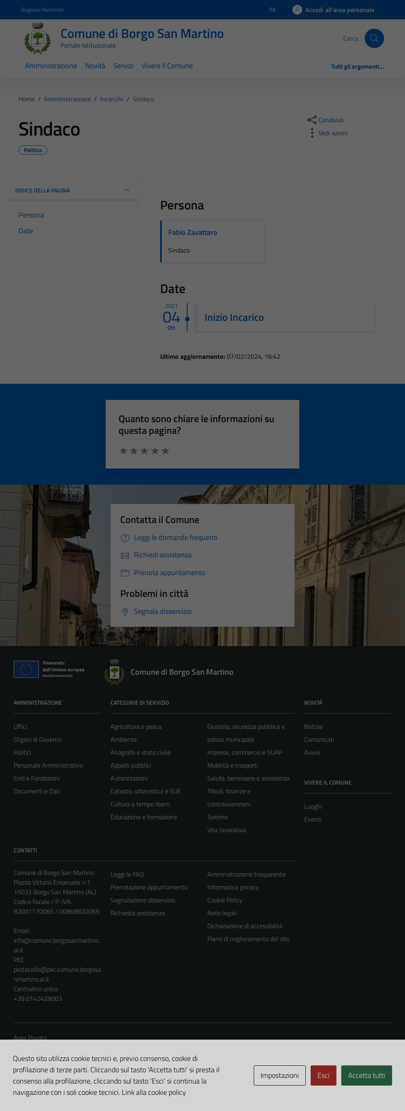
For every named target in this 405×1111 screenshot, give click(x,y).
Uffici (20, 726)
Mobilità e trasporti (232, 765)
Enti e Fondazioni (37, 778)
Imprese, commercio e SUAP (244, 752)
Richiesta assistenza (138, 913)
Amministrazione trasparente (246, 874)
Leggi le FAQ (127, 874)
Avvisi (312, 752)
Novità (95, 65)
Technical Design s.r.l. (68, 1087)
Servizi (123, 65)
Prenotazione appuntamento (149, 887)
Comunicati (319, 739)
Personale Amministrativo (48, 765)
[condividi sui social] (324, 119)
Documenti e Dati (37, 791)
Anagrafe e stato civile (141, 752)
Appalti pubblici (131, 765)
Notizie (313, 726)
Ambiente (124, 739)
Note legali (221, 913)
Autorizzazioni (129, 778)
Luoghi (313, 806)
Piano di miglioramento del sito (248, 939)
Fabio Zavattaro (192, 232)
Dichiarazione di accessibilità (244, 926)
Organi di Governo (38, 739)
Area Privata (30, 1037)
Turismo (217, 817)
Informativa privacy (233, 887)
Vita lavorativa (226, 830)
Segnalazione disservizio (143, 900)
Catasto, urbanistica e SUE (146, 791)
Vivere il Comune (167, 65)
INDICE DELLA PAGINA (73, 190)
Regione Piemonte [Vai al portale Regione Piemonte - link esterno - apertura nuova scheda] (42, 9)
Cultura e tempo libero (140, 804)
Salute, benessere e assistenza (248, 778)
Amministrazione (51, 65)
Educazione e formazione (144, 817)
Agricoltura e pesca (136, 726)
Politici (22, 752)
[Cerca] (374, 38)
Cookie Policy (224, 900)
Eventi (312, 819)
